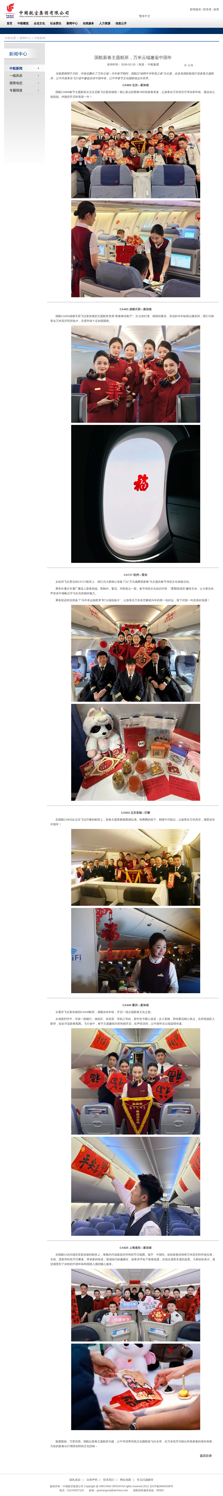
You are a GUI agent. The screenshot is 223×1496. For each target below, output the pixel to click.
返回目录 (206, 1455)
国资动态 (15, 83)
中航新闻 (15, 68)
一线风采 (15, 75)
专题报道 (15, 90)
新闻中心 (25, 38)
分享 (188, 65)
